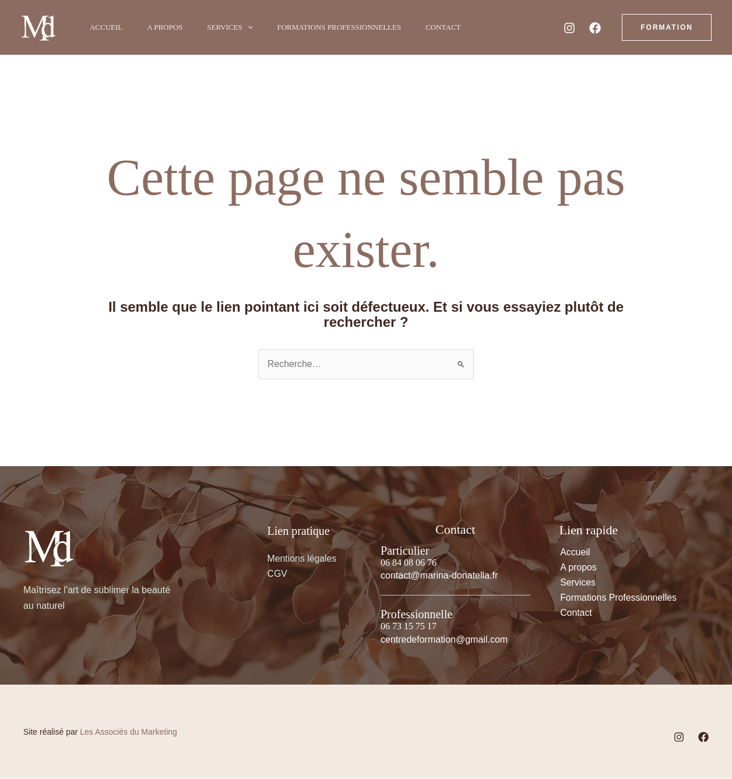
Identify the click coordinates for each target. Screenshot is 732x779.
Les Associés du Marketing (128, 731)
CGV (278, 574)
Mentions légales (302, 558)
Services (238, 27)
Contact (458, 27)
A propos (170, 27)
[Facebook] (595, 28)
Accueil (108, 27)
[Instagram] (569, 28)
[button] (256, 27)
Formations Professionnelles (352, 27)
